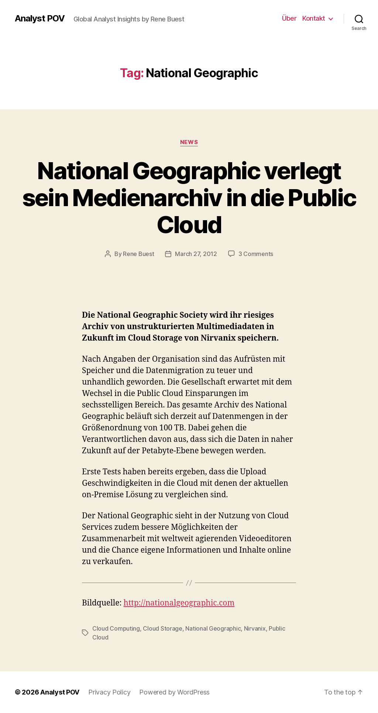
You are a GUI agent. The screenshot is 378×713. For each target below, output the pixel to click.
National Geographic (213, 628)
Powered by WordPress (174, 692)
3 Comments (255, 253)
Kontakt (313, 18)
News (189, 142)
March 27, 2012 (196, 253)
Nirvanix (255, 628)
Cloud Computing (116, 628)
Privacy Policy (109, 692)
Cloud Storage (162, 628)
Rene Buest (138, 253)
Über (289, 18)
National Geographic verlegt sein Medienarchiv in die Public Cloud (189, 197)
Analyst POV (40, 18)
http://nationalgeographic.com (179, 603)
